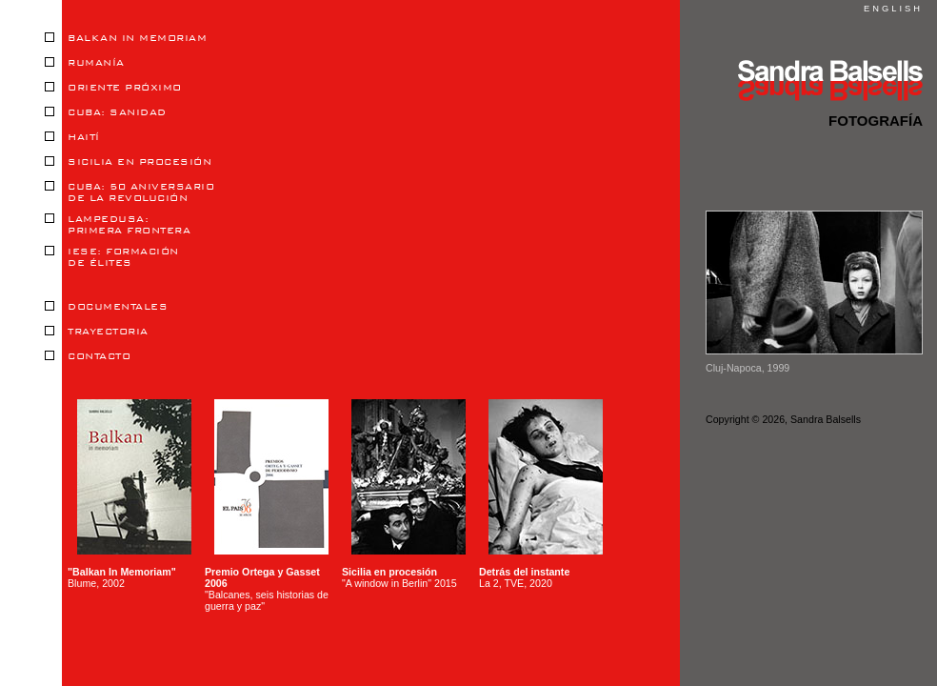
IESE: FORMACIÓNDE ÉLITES (112, 257)
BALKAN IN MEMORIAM (126, 38)
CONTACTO (87, 356)
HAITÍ (72, 137)
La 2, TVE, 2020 (541, 494)
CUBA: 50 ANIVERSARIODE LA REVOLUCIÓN (129, 192)
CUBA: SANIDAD (106, 112)
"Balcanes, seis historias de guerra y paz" (267, 505)
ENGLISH (893, 8)
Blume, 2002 (129, 494)
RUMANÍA (85, 63)
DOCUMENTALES (106, 307)
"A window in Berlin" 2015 (404, 494)
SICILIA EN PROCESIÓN (128, 162)
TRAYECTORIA (97, 331)
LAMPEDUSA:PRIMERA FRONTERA (117, 224)
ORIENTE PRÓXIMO (113, 87)
